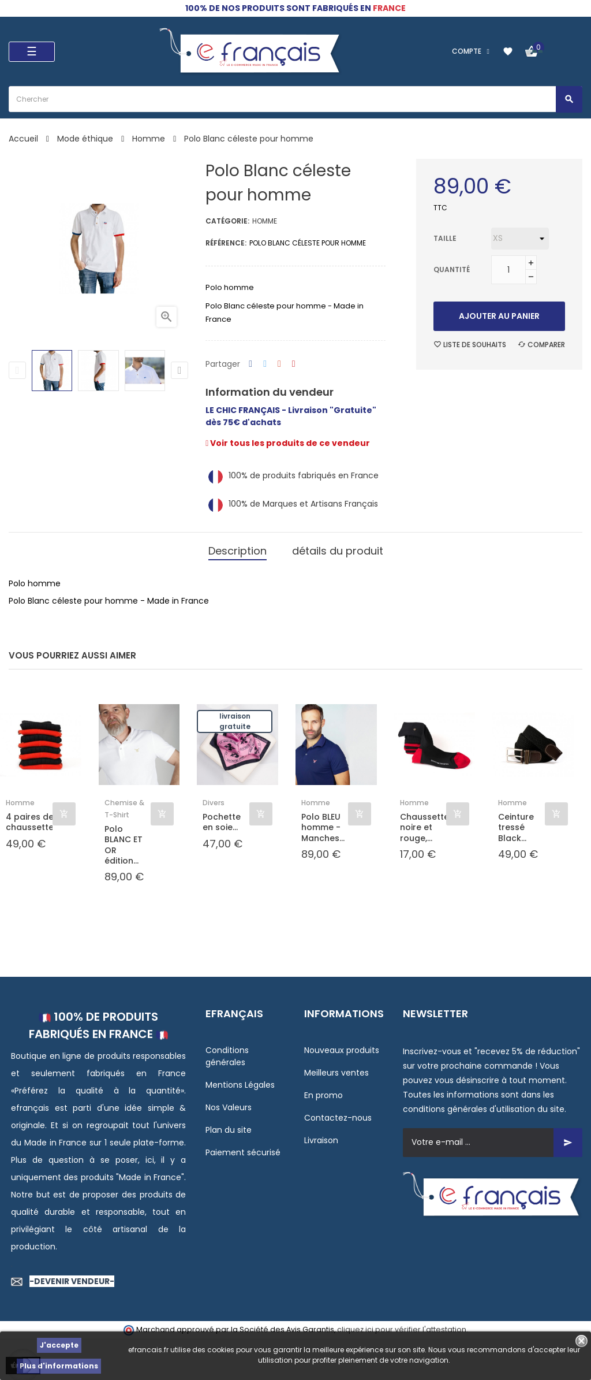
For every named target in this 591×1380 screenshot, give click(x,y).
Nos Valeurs (228, 1107)
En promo (323, 1095)
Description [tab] (237, 551)
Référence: (225, 243)
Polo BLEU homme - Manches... (323, 827)
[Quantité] (508, 269)
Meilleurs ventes (336, 1072)
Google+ (279, 364)
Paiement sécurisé (242, 1152)
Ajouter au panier (499, 316)
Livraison (321, 1140)
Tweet (265, 364)
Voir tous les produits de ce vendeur (287, 443)
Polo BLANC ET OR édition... (123, 845)
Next (179, 370)
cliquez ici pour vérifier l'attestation (401, 1329)
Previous (17, 370)
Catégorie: (227, 221)
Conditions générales (227, 1056)
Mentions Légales (240, 1085)
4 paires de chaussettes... (29, 822)
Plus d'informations (59, 1366)
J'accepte (59, 1345)
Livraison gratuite (234, 721)
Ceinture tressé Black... (516, 827)
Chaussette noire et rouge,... (423, 827)
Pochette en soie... (222, 822)
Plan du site (228, 1130)
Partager (250, 364)
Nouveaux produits (341, 1050)
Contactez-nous (338, 1118)
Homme (264, 221)
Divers (214, 803)
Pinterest (294, 364)
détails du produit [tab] (337, 551)
